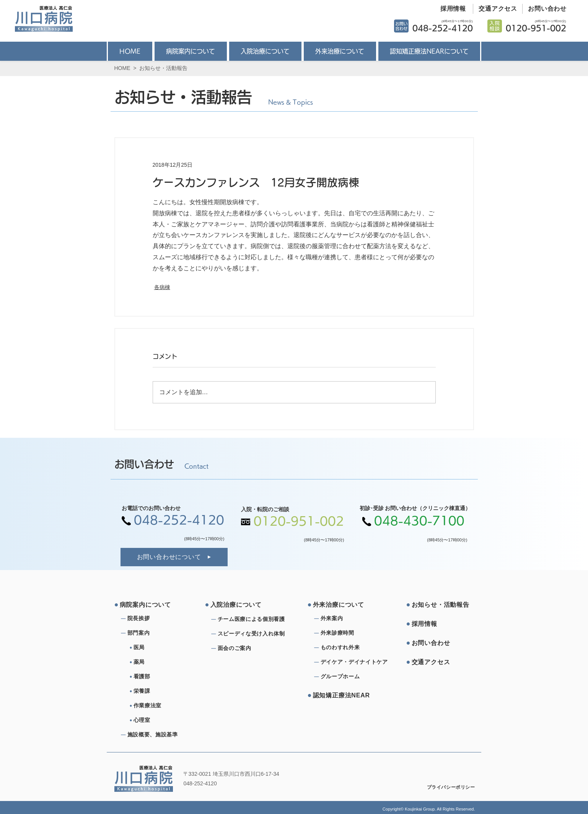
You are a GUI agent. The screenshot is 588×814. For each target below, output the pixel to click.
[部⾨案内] (155, 633)
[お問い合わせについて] (174, 557)
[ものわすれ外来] (348, 648)
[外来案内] (348, 619)
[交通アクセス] (495, 9)
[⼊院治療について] (239, 605)
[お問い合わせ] (545, 9)
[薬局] (164, 662)
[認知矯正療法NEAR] (342, 695)
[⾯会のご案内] (253, 648)
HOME (122, 68)
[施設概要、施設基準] (155, 735)
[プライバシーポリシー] (446, 787)
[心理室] (164, 720)
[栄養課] (164, 691)
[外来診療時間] (348, 633)
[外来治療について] (342, 605)
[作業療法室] (164, 706)
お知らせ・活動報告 (163, 68)
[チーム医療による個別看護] (253, 619)
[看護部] (164, 677)
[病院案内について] (148, 605)
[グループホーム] (348, 677)
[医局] (164, 648)
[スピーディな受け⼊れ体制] (253, 634)
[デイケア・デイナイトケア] (355, 662)
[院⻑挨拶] (155, 619)
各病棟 (162, 287)
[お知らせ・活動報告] (440, 605)
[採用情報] (450, 9)
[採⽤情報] (440, 624)
